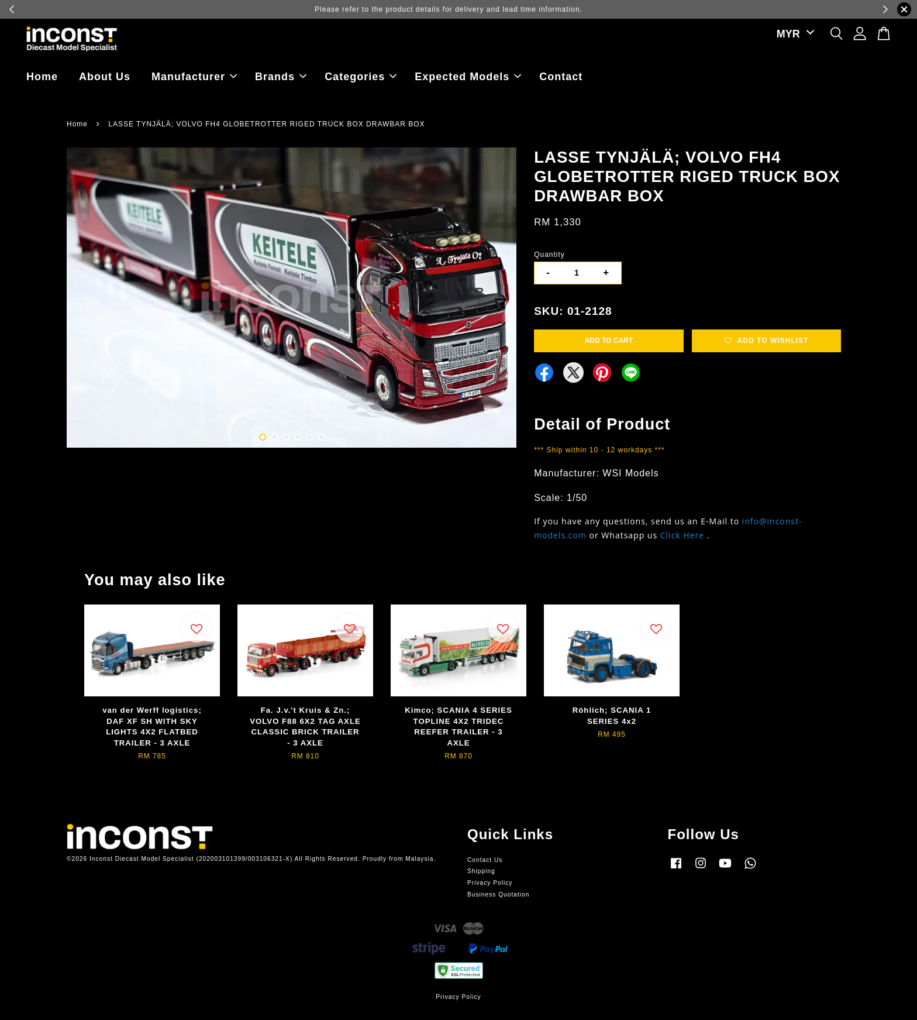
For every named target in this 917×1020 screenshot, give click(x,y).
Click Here (682, 535)
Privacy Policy (489, 883)
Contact (560, 77)
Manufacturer (194, 77)
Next (500, 299)
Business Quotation (498, 894)
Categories (361, 77)
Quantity (549, 254)
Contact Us (484, 860)
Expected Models (468, 77)
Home (42, 77)
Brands (280, 77)
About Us (104, 77)
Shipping (481, 871)
